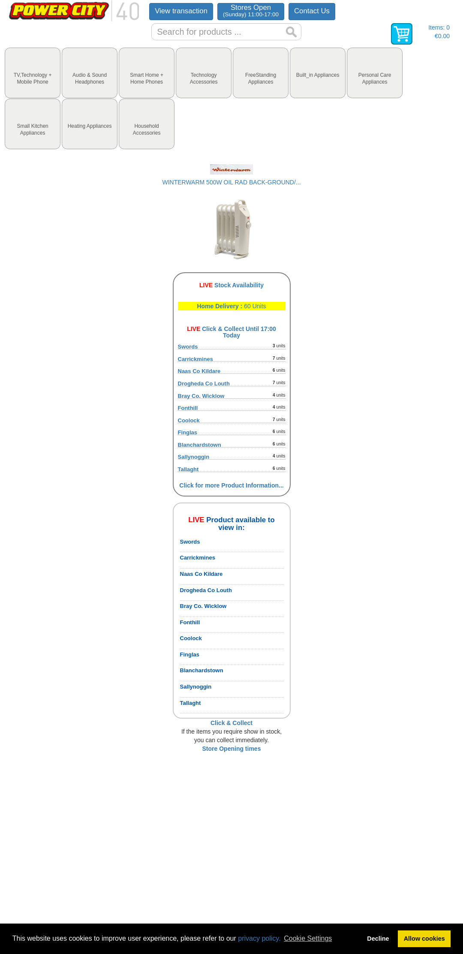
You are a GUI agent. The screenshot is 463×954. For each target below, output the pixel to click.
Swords (188, 346)
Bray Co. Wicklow (201, 396)
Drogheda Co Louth (204, 383)
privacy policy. (259, 938)
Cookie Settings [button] (308, 938)
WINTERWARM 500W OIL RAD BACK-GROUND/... (231, 182)
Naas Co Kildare (199, 371)
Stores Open (251, 10)
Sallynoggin (194, 457)
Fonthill (188, 408)
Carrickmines (195, 359)
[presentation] (32, 73)
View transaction (181, 11)
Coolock (189, 420)
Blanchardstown (199, 445)
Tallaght (188, 469)
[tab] (32, 73)
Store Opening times (231, 748)
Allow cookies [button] (424, 938)
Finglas (188, 432)
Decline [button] (378, 938)
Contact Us (312, 11)
